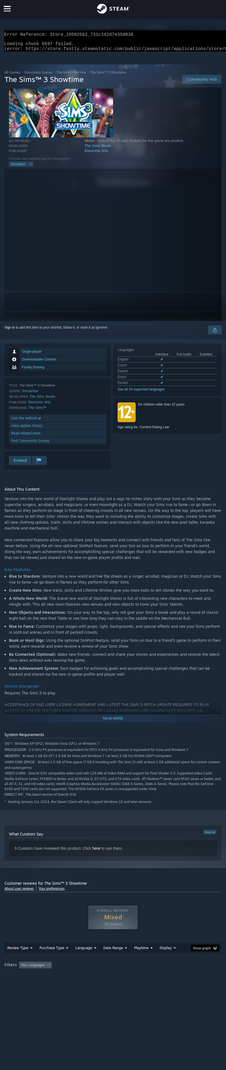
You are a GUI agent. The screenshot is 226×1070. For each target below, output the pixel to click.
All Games (12, 76)
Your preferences (52, 892)
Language (83, 959)
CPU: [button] (49, 984)
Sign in (9, 331)
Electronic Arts (96, 154)
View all (209, 835)
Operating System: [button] (20, 984)
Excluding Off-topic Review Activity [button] (89, 976)
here (96, 851)
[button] (23, 976)
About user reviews (19, 892)
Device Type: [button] (92, 984)
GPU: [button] (67, 984)
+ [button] (30, 167)
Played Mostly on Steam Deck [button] (172, 976)
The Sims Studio (98, 149)
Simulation (18, 167)
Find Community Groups (30, 444)
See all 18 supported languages (141, 393)
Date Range (113, 959)
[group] (113, 980)
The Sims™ (37, 411)
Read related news (26, 436)
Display (166, 959)
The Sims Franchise (71, 76)
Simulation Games (38, 76)
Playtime (141, 959)
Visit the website (26, 421)
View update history (27, 429)
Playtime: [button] (132, 976)
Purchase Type (51, 959)
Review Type (17, 959)
